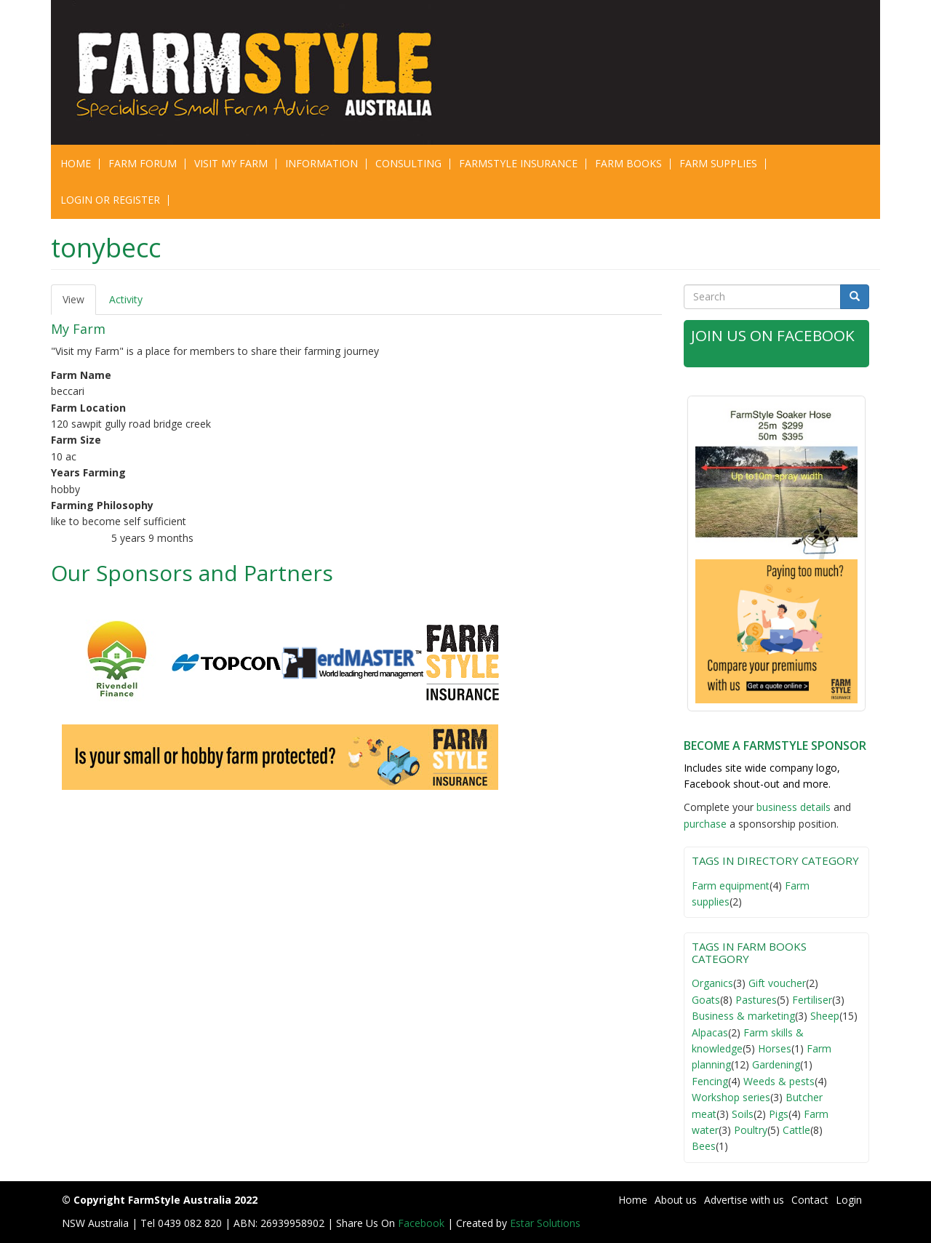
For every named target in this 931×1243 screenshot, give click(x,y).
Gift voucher (777, 983)
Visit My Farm (231, 163)
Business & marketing (743, 1016)
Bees (704, 1146)
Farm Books (628, 163)
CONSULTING (408, 163)
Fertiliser (812, 1000)
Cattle (796, 1130)
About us (676, 1200)
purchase (705, 824)
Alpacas (710, 1032)
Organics (712, 983)
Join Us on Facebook (773, 335)
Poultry (750, 1130)
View (79, 303)
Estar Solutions (545, 1223)
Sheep (824, 1016)
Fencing (710, 1081)
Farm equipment (731, 885)
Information (321, 163)
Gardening (776, 1064)
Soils (743, 1114)
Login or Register (110, 200)
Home (75, 163)
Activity (126, 299)
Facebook (422, 1223)
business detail (791, 807)
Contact (809, 1200)
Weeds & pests (779, 1081)
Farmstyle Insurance (518, 163)
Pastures (756, 1000)
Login (849, 1200)
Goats (706, 1000)
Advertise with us (744, 1200)
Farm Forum (142, 163)
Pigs (778, 1114)
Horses (774, 1048)
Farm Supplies (718, 163)
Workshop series (731, 1097)
